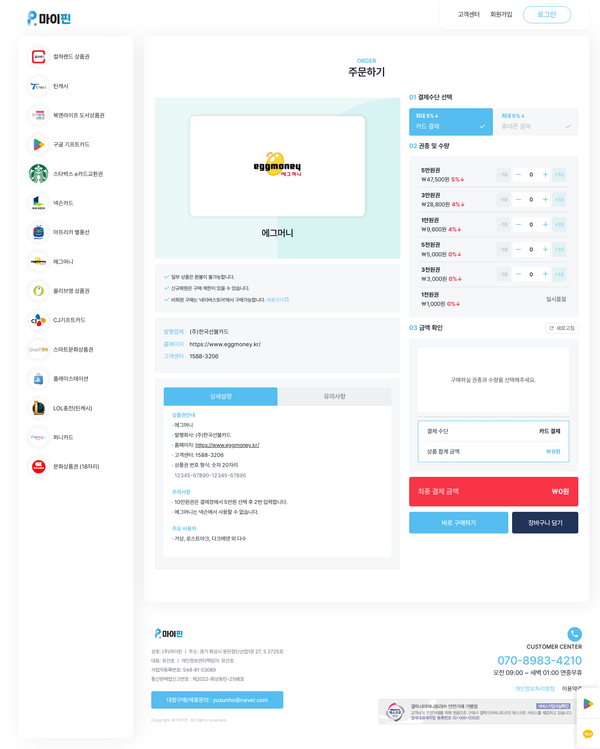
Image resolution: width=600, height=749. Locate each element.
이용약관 (572, 688)
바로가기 (278, 300)
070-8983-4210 (540, 660)
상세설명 (221, 396)
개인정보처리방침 (535, 688)
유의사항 (334, 396)
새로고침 (561, 328)
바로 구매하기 (459, 523)
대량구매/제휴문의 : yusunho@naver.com (217, 700)
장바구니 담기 (545, 523)
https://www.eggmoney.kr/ (225, 344)
